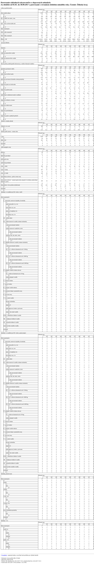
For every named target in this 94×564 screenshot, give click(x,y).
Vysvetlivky (4, 555)
